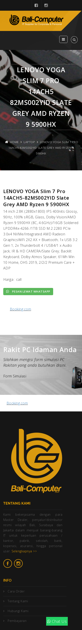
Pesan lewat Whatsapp (28, 291)
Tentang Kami (18, 601)
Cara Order (16, 591)
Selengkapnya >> (24, 551)
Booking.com (20, 309)
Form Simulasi (14, 376)
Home (14, 142)
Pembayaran (17, 621)
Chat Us (57, 621)
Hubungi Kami (18, 611)
